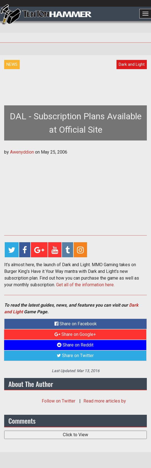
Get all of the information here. (85, 284)
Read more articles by (104, 401)
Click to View (75, 434)
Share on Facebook (76, 323)
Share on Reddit (75, 345)
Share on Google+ (75, 334)
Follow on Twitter (59, 401)
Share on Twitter (75, 355)
